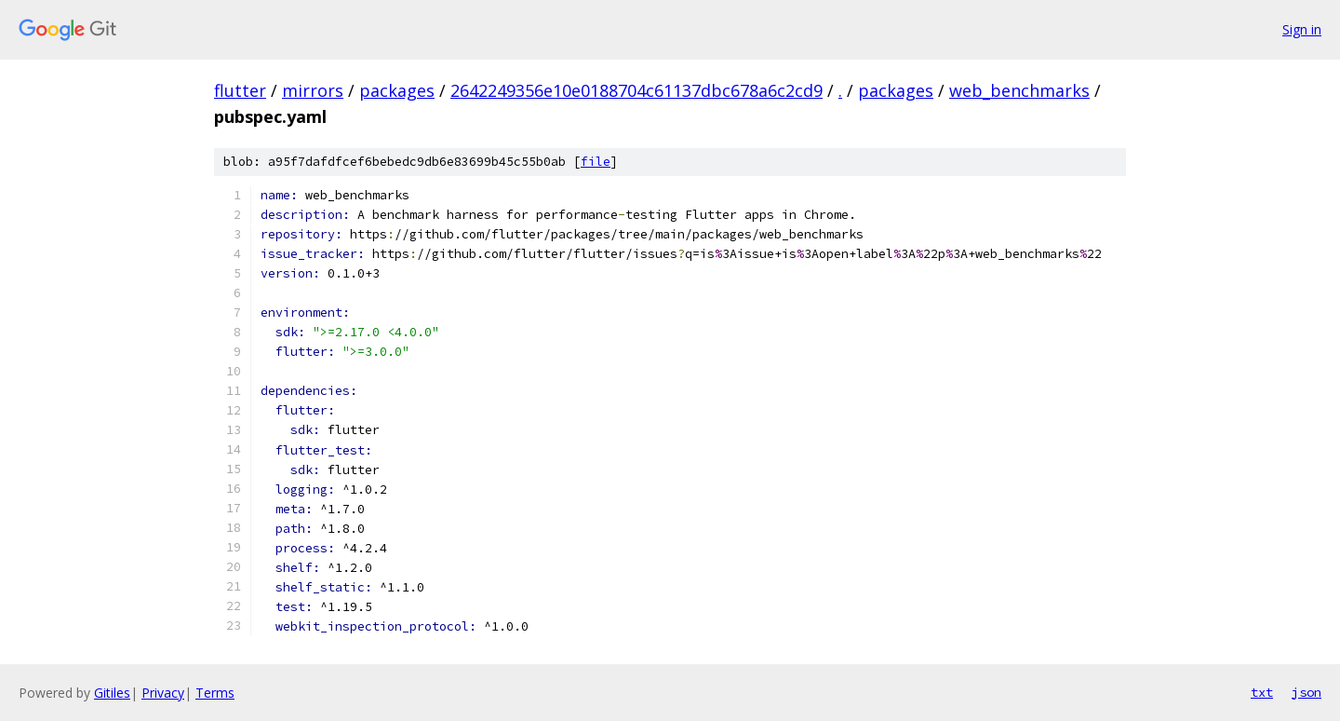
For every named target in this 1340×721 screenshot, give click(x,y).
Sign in (1301, 29)
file (595, 162)
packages (397, 90)
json (1306, 692)
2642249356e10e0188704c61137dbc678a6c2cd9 (636, 90)
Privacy (162, 692)
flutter (240, 90)
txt (1262, 692)
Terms (214, 692)
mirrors (312, 90)
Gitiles (112, 692)
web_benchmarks (1019, 90)
